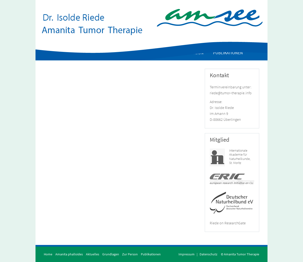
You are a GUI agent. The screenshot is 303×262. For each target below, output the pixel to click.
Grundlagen (110, 254)
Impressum (186, 254)
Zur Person (130, 254)
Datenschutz (208, 254)
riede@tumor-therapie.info (231, 92)
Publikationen (151, 254)
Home (48, 254)
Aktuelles (92, 254)
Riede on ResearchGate (228, 223)
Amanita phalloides (69, 254)
